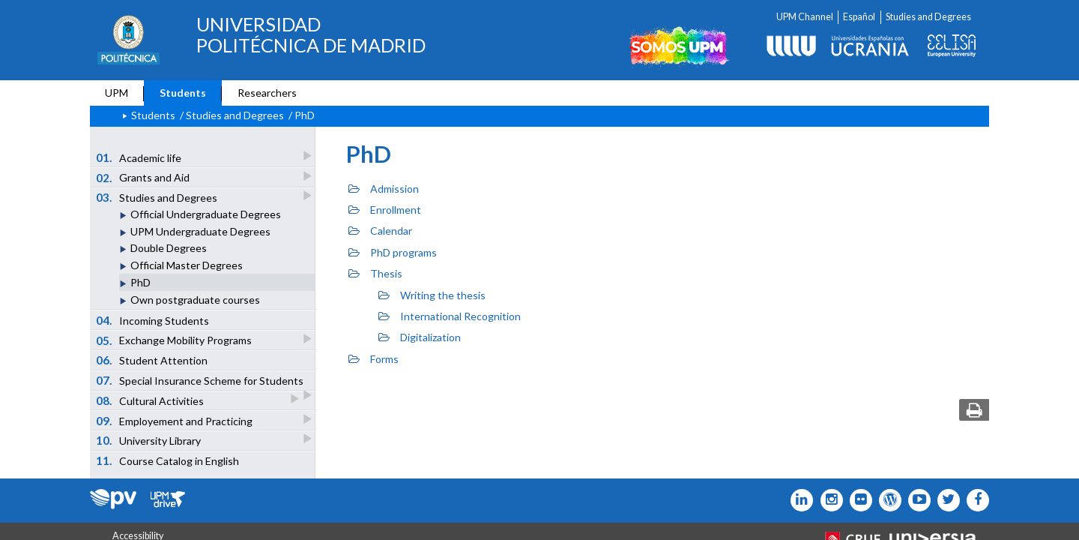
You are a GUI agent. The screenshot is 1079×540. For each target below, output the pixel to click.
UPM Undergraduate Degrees (200, 231)
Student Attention (152, 360)
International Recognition (449, 316)
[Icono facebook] (974, 500)
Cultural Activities (151, 400)
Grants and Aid (144, 177)
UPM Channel (804, 16)
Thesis (375, 273)
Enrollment (384, 209)
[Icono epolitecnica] (886, 500)
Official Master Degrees (186, 265)
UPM (116, 92)
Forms (373, 358)
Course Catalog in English (168, 460)
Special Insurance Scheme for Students (201, 382)
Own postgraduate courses (195, 299)
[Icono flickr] (945, 500)
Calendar (380, 230)
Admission (383, 188)
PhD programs (392, 252)
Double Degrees (168, 248)
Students (183, 92)
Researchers (267, 92)
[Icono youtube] (916, 500)
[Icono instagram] (827, 500)
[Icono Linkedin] (798, 500)
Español (859, 16)
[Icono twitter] (857, 500)
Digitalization (419, 337)
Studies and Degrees (928, 16)
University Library (149, 440)
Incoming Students (153, 320)
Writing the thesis (432, 295)
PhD (140, 282)
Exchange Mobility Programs (175, 340)
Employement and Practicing (175, 420)
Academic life (140, 157)
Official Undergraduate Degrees (205, 214)
